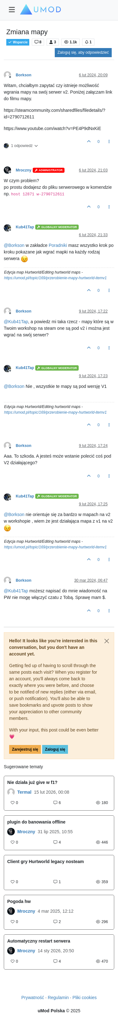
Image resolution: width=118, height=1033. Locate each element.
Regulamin (58, 997)
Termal (24, 792)
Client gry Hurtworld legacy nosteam (45, 861)
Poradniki (58, 245)
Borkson (23, 75)
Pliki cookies (84, 997)
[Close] (106, 641)
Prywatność (32, 997)
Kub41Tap (25, 227)
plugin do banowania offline (36, 821)
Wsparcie (18, 42)
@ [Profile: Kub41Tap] (16, 321)
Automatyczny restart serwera (38, 940)
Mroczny (23, 170)
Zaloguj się (55, 749)
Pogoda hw (19, 901)
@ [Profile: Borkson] (14, 245)
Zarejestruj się (25, 749)
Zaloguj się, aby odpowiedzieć (83, 52)
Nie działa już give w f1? (32, 782)
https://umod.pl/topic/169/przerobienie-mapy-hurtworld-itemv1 (55, 278)
